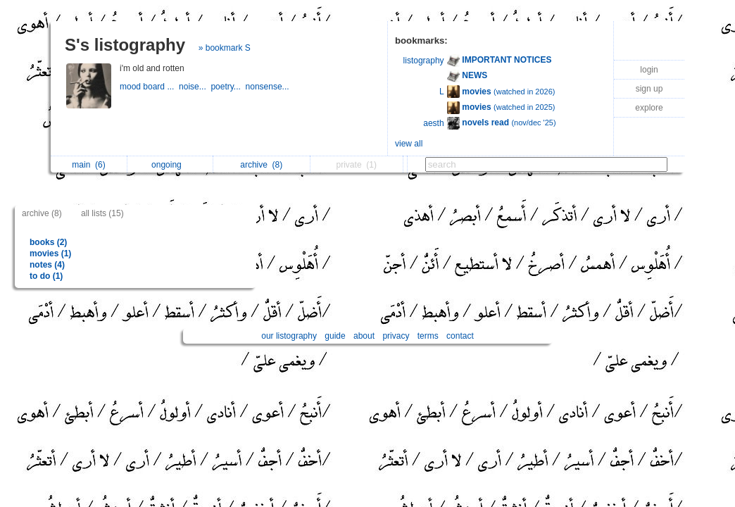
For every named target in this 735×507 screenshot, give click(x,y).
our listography (289, 336)
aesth (433, 123)
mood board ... (149, 87)
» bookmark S (225, 48)
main (88, 165)
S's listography (125, 44)
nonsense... (268, 87)
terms (428, 336)
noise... (195, 87)
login (649, 70)
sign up (649, 89)
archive (261, 165)
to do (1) (46, 276)
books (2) (48, 242)
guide (335, 336)
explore (648, 108)
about (364, 336)
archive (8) (42, 213)
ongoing (170, 165)
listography (423, 60)
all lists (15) (102, 213)
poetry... (228, 87)
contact (460, 336)
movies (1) (50, 253)
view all (408, 144)
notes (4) (47, 265)
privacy (395, 336)
